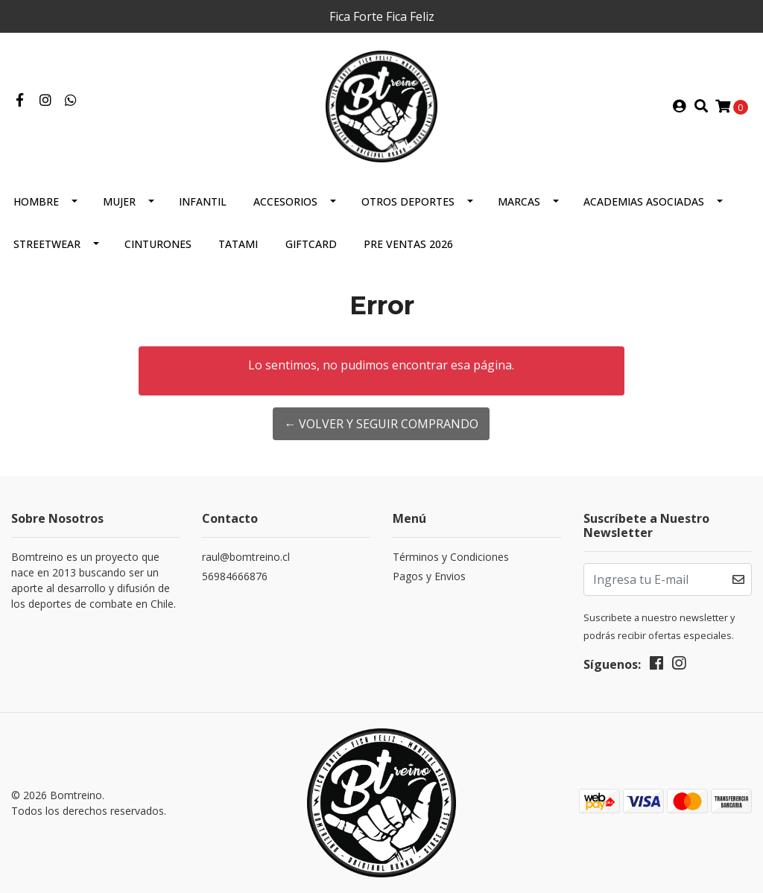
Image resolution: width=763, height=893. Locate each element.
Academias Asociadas (643, 201)
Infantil (203, 201)
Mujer (119, 201)
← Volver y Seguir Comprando (381, 424)
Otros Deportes (408, 201)
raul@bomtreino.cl (246, 557)
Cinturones (157, 244)
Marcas (519, 201)
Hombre (36, 201)
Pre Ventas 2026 (408, 244)
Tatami (238, 244)
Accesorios (285, 201)
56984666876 (234, 576)
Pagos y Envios (429, 576)
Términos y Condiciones (451, 557)
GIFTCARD (311, 244)
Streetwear (46, 244)
